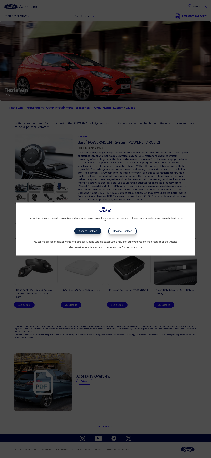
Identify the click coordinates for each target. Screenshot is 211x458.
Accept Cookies (88, 231)
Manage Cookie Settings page (93, 242)
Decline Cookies (122, 231)
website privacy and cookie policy (101, 247)
